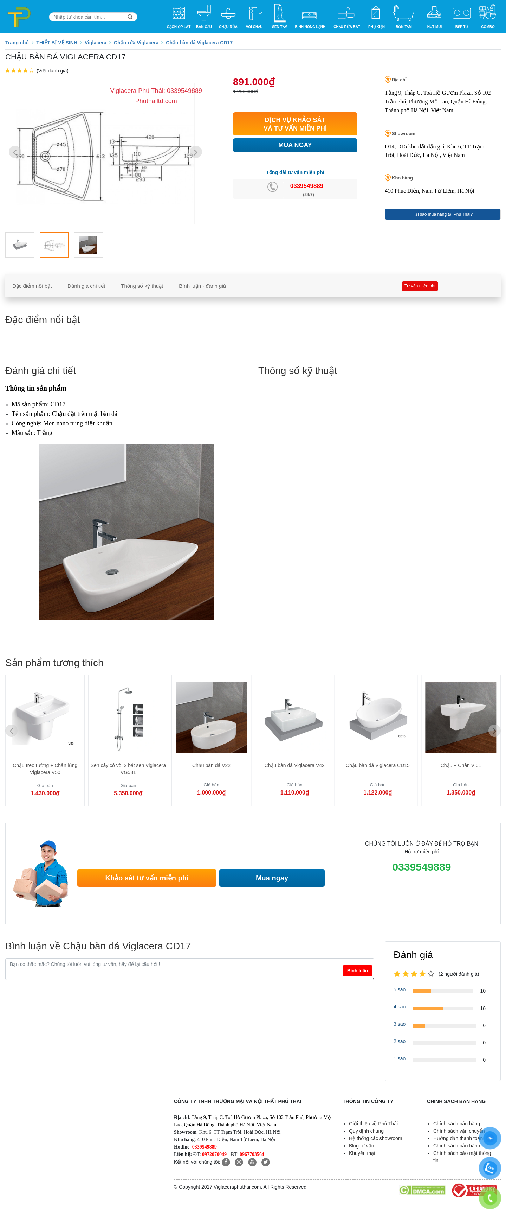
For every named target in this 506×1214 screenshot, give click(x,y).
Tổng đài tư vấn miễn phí (295, 172)
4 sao (400, 1007)
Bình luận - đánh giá (202, 286)
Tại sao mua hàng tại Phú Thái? (443, 214)
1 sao (400, 1058)
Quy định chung (366, 1131)
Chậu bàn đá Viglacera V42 (295, 765)
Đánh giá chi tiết (86, 286)
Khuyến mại (362, 1153)
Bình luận (357, 970)
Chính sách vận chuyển (459, 1131)
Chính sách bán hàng (456, 1123)
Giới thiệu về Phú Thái (373, 1123)
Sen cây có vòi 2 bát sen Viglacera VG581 (128, 769)
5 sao (400, 989)
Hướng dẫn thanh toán (458, 1138)
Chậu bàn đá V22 (211, 765)
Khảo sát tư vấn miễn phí (146, 878)
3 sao (400, 1024)
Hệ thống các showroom (375, 1138)
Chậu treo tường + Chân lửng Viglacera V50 (45, 769)
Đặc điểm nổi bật (32, 286)
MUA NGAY (295, 144)
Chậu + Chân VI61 (461, 765)
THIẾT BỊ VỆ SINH (56, 42)
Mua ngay (272, 878)
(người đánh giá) (459, 974)
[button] (196, 152)
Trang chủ (17, 42)
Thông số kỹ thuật (142, 286)
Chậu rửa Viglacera (136, 42)
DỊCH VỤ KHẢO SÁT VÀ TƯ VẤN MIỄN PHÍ (295, 124)
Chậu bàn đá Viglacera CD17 (199, 42)
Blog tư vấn (361, 1146)
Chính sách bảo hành (456, 1146)
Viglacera (95, 42)
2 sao (400, 1041)
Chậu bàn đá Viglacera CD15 (378, 765)
